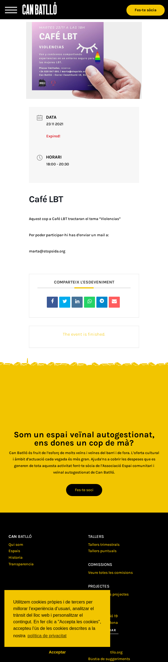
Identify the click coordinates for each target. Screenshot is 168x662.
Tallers (96, 536)
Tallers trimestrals (104, 544)
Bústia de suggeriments (109, 659)
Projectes (98, 586)
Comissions (100, 564)
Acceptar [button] (57, 652)
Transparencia (21, 564)
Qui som (16, 544)
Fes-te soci (84, 490)
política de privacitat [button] (47, 635)
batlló (20, 536)
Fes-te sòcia (145, 10)
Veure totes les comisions (110, 572)
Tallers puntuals (102, 551)
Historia (16, 557)
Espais (14, 551)
